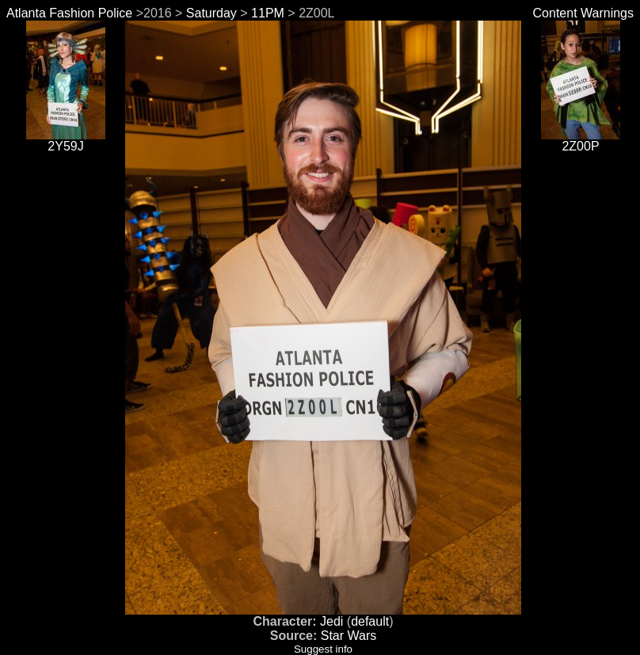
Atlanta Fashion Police (69, 13)
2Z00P (580, 140)
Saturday (211, 13)
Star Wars (349, 635)
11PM (267, 13)
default (370, 621)
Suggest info (323, 649)
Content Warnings (583, 13)
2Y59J (65, 140)
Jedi (331, 621)
